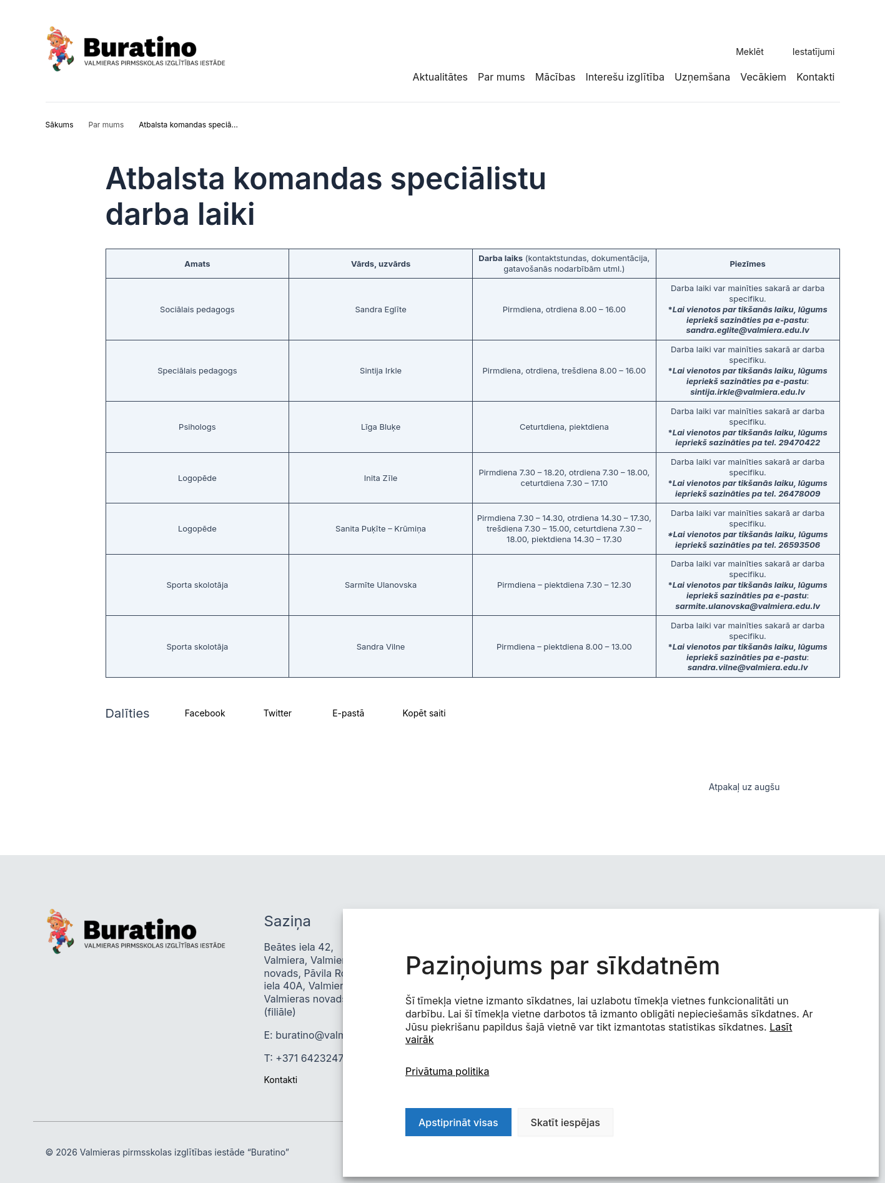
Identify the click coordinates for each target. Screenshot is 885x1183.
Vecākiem (763, 77)
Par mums (501, 77)
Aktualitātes (440, 77)
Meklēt (750, 51)
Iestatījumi (814, 51)
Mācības (555, 77)
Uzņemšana (702, 77)
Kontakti (815, 77)
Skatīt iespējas (565, 1122)
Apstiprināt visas (458, 1122)
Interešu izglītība (624, 77)
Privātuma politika (447, 1071)
